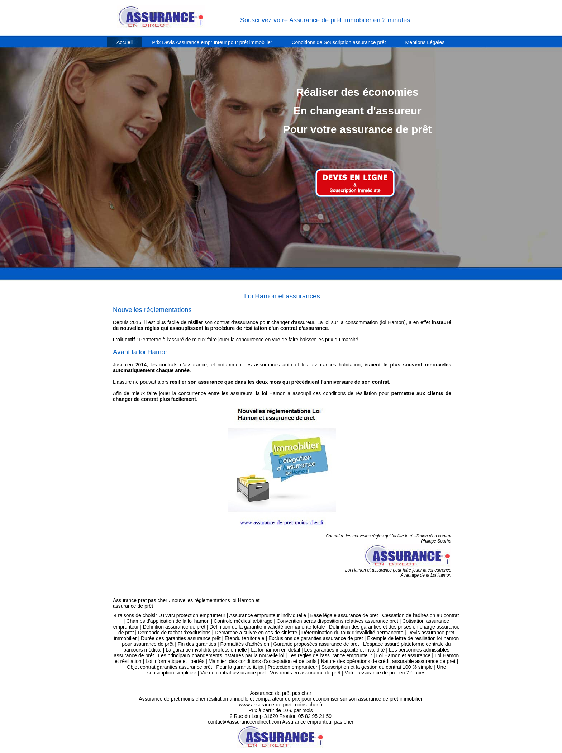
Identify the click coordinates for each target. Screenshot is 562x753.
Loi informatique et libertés (175, 661)
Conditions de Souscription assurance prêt (339, 42)
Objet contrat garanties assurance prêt (169, 667)
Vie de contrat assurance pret (233, 673)
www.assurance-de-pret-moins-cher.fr (281, 704)
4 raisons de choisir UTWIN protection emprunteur (169, 615)
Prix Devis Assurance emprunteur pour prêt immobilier (212, 42)
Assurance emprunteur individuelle (267, 615)
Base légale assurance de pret (344, 615)
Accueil (124, 42)
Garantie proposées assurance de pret (316, 644)
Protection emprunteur (293, 667)
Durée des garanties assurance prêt (181, 638)
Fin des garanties (197, 644)
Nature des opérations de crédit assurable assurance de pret (388, 661)
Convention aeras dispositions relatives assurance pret (337, 621)
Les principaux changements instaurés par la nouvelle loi (221, 655)
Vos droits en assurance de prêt (305, 673)
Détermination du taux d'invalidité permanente (352, 632)
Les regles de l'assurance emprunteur (330, 655)
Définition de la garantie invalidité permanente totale (267, 627)
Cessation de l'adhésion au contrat (420, 615)
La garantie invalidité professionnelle (206, 650)
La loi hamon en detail (275, 650)
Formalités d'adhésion (245, 644)
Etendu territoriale (245, 638)
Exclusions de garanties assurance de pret (315, 638)
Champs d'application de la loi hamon (167, 621)
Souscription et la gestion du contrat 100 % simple (377, 667)
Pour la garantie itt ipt (239, 667)
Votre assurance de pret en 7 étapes (385, 673)
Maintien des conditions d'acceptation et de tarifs (263, 661)
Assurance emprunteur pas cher (317, 722)
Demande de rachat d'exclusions (174, 632)
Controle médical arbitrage (243, 621)
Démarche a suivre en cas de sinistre (256, 632)
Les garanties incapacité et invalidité (344, 650)
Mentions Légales (425, 42)
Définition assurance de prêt (174, 627)
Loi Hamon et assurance (403, 655)
